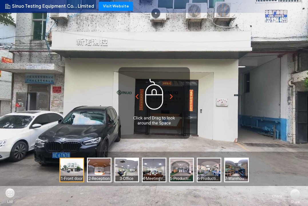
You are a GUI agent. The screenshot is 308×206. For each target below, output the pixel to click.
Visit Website (116, 6)
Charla (273, 196)
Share (295, 202)
